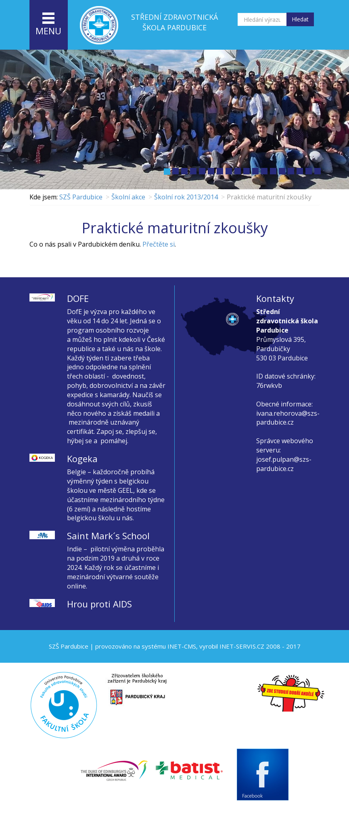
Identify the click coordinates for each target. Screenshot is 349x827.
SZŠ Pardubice (80, 197)
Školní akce (128, 197)
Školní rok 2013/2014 (186, 197)
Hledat (300, 19)
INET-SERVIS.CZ (241, 646)
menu (48, 25)
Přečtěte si (158, 244)
